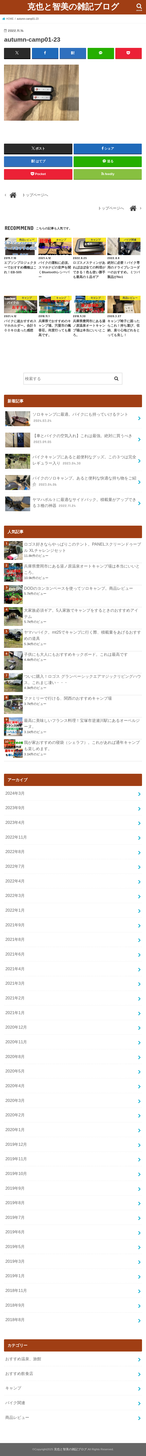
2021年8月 (15, 939)
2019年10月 (16, 1173)
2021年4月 (15, 968)
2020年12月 (16, 1027)
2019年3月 (15, 1261)
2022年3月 (15, 895)
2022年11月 (16, 837)
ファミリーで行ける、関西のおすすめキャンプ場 (68, 698)
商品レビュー (17, 1417)
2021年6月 (15, 954)
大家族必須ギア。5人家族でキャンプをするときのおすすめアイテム (81, 613)
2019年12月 (16, 1144)
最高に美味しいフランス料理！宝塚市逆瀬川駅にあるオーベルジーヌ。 (82, 723)
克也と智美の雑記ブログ (73, 6)
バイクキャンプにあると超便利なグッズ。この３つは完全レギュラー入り (70, 461)
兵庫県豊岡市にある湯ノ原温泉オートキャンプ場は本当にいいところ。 (82, 569)
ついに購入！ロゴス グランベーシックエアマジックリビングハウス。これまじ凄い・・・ (82, 679)
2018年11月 (16, 1290)
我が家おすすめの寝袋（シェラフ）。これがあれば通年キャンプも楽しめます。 (82, 745)
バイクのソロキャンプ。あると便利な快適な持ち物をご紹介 (70, 482)
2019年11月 (16, 1159)
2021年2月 (15, 998)
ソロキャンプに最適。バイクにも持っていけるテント (66, 418)
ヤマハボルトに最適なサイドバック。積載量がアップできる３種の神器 (70, 503)
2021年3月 (15, 983)
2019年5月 (15, 1246)
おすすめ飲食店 (19, 1373)
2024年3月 (15, 793)
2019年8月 (15, 1202)
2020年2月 (15, 1115)
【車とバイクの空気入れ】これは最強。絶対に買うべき (68, 439)
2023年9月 (15, 807)
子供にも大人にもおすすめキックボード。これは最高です (76, 654)
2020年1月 (15, 1129)
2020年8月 (15, 1056)
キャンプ (13, 1388)
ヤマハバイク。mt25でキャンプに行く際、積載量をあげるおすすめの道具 (82, 635)
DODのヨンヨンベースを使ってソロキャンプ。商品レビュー (78, 588)
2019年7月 (15, 1217)
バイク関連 (15, 1402)
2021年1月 (15, 1012)
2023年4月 (15, 822)
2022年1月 (15, 910)
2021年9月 (15, 925)
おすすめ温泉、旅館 (23, 1359)
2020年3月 (15, 1100)
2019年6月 (15, 1232)
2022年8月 (15, 851)
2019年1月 (15, 1275)
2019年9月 (15, 1188)
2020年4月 (15, 1085)
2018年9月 (15, 1305)
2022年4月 (15, 881)
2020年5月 (15, 1071)
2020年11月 (16, 1042)
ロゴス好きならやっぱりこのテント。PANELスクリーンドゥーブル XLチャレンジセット (82, 547)
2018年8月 (15, 1319)
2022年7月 (15, 866)
